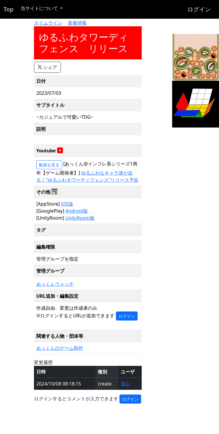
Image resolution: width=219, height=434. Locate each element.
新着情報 (77, 23)
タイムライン (48, 23)
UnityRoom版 (80, 218)
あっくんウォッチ (55, 284)
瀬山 (125, 383)
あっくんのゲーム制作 (59, 348)
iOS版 (67, 204)
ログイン (199, 9)
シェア (47, 67)
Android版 (77, 211)
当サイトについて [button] (39, 8)
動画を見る (49, 165)
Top (8, 9)
